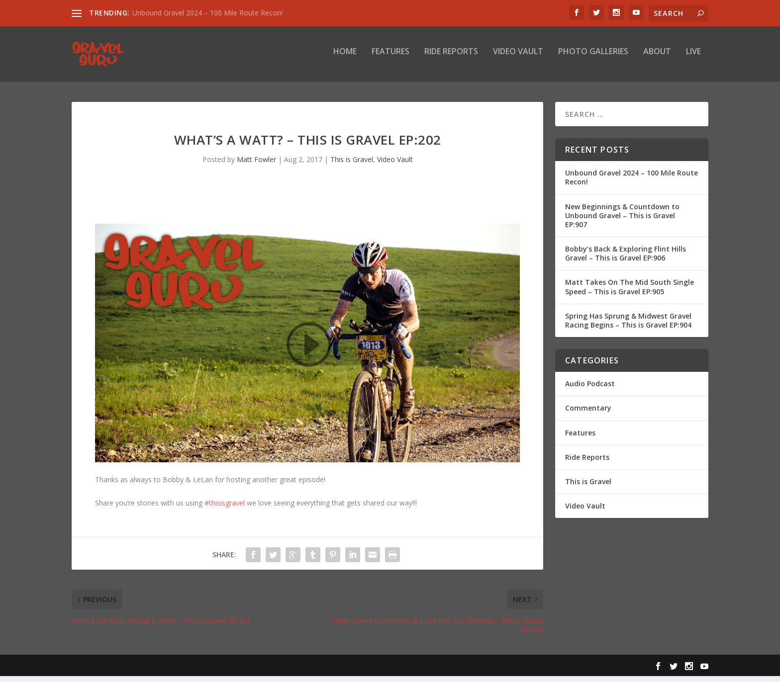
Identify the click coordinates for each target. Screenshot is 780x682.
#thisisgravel (224, 508)
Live (693, 58)
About (657, 58)
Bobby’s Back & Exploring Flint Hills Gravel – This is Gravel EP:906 (625, 259)
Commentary (588, 414)
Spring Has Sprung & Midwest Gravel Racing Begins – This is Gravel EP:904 (628, 326)
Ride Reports (451, 58)
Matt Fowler (256, 165)
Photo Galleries (593, 58)
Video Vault (518, 58)
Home (345, 58)
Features (390, 58)
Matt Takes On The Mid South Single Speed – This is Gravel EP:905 (629, 292)
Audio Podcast (590, 389)
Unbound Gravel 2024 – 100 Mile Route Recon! (207, 12)
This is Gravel (351, 165)
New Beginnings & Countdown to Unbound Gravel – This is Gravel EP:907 (622, 221)
